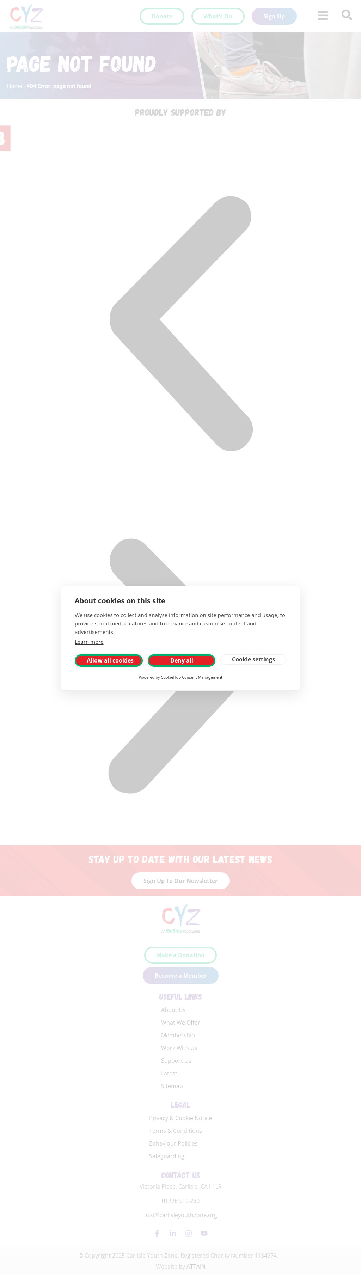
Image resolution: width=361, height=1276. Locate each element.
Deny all (181, 660)
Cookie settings (253, 659)
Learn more (89, 641)
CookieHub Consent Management (191, 677)
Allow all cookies (110, 660)
